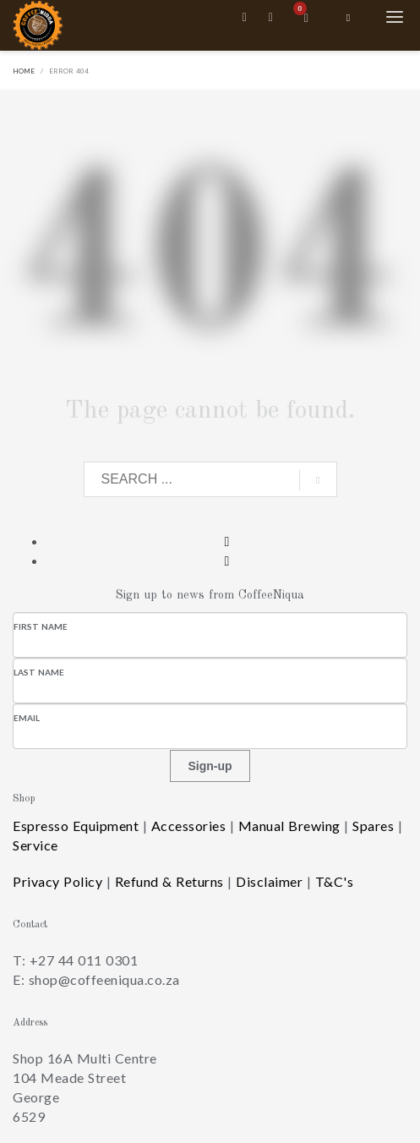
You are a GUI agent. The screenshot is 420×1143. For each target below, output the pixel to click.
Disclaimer (269, 881)
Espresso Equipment (76, 826)
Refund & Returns (169, 881)
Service (35, 845)
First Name (41, 626)
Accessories (188, 826)
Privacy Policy (57, 881)
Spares (373, 826)
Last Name (39, 672)
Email (27, 718)
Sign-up (210, 766)
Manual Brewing (289, 826)
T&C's (334, 881)
